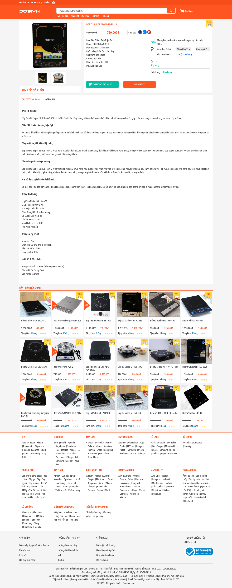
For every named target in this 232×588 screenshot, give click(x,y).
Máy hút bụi (189, 493)
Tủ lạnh (65, 15)
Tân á (133, 453)
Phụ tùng (74, 519)
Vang (78, 490)
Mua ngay (139, 84)
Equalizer (67, 479)
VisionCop (134, 493)
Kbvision (136, 486)
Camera (95, 15)
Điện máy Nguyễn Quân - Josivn (34, 545)
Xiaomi (40, 442)
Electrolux (60, 453)
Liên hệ (46, 2)
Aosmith (122, 442)
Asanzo (35, 449)
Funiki (63, 442)
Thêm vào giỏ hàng (102, 84)
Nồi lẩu (31, 497)
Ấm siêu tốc (188, 475)
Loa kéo (77, 479)
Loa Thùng (60, 483)
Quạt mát (188, 501)
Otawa (141, 449)
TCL (25, 457)
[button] (24, 45)
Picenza (91, 490)
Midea (73, 449)
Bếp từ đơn (32, 486)
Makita (40, 515)
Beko (57, 464)
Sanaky (187, 446)
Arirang (127, 475)
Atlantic (107, 475)
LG (30, 457)
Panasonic (28, 446)
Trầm (71, 490)
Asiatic (98, 475)
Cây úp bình (194, 479)
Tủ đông (105, 15)
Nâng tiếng (75, 486)
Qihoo (134, 490)
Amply (57, 475)
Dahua (130, 479)
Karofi (123, 449)
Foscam (139, 479)
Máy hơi (59, 515)
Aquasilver (133, 442)
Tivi (58, 15)
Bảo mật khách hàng (105, 545)
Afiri (120, 475)
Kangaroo (140, 446)
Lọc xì (58, 486)
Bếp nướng (34, 483)
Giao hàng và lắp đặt (105, 550)
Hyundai (71, 442)
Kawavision (125, 486)
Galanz (91, 446)
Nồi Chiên (35, 493)
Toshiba (26, 449)
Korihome (131, 449)
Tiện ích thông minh (197, 490)
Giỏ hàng (188, 11)
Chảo (41, 486)
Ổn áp (65, 519)
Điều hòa (85, 15)
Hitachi (161, 442)
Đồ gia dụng (98, 515)
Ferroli (110, 479)
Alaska (107, 453)
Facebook (191, 542)
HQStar (130, 446)
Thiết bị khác (61, 490)
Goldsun (27, 515)
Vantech (124, 493)
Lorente (170, 486)
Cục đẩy (65, 475)
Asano (26, 453)
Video (60, 555)
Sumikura (71, 446)
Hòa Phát (187, 442)
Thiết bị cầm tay (93, 512)
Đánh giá (50, 99)
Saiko (166, 490)
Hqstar (164, 475)
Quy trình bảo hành (105, 555)
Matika (168, 483)
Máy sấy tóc (193, 486)
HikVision (124, 483)
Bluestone (156, 490)
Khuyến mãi (24, 550)
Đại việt (141, 453)
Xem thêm (186, 54)
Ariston (89, 475)
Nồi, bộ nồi (40, 497)
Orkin (154, 486)
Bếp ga (32, 479)
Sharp (43, 449)
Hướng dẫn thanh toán (68, 550)
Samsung (35, 453)
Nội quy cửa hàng (27, 559)
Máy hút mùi (29, 490)
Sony (44, 453)
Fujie (142, 442)
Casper (31, 442)
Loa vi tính (71, 483)
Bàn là (198, 475)
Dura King (155, 475)
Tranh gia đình (199, 497)
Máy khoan (70, 515)
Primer (100, 490)
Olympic (91, 486)
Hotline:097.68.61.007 (29, 2)
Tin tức (61, 559)
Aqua (24, 442)
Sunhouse (124, 453)
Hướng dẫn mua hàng (67, 545)
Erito (56, 442)
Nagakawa (60, 446)
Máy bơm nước (70, 512)
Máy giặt (75, 15)
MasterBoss (158, 483)
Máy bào (58, 512)
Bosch (123, 479)
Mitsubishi (71, 453)
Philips (162, 486)
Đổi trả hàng (102, 559)
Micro (65, 486)
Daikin (77, 457)
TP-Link (142, 490)
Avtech (136, 475)
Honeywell (135, 483)
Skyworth (39, 446)
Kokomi (166, 479)
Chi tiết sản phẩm (31, 99)
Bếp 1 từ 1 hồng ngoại (32, 475)
